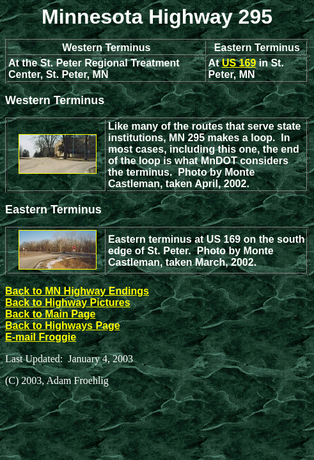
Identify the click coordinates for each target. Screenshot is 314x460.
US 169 (239, 62)
